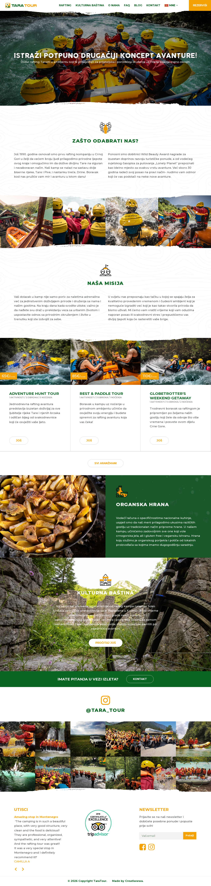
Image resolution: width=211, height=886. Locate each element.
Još (18, 440)
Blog (138, 5)
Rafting (65, 5)
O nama (114, 5)
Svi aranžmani (105, 463)
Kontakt (153, 5)
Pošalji (190, 835)
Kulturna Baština (90, 5)
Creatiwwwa (134, 881)
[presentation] (15, 869)
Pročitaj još (105, 642)
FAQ (127, 5)
